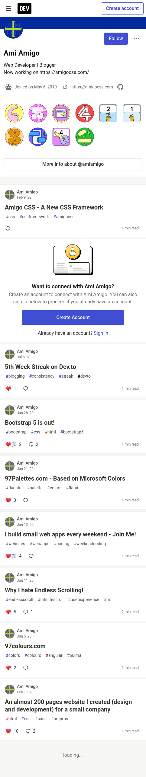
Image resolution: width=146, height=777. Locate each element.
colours (32, 655)
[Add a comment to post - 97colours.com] (11, 667)
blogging (15, 376)
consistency (41, 376)
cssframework (34, 217)
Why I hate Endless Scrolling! (44, 590)
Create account (122, 8)
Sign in (101, 333)
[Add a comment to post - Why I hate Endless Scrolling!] (11, 611)
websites (15, 544)
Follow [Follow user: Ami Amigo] (116, 38)
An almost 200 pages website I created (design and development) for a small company (68, 705)
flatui (72, 488)
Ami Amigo (27, 192)
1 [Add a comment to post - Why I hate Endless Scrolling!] (27, 612)
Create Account (73, 317)
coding (61, 544)
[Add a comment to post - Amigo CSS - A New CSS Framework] (9, 228)
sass (41, 719)
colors (54, 488)
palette (35, 488)
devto (84, 376)
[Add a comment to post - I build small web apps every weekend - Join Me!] (13, 556)
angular (54, 655)
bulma (74, 655)
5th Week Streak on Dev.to (40, 366)
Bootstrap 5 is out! (30, 422)
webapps (39, 544)
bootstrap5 (72, 432)
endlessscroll (19, 599)
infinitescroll (50, 599)
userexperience (83, 599)
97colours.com (25, 646)
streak (66, 376)
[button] (14, 113)
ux (107, 599)
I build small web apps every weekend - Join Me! (70, 534)
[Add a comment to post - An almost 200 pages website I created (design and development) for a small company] (12, 731)
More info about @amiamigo (73, 164)
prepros (59, 719)
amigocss (64, 217)
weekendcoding (90, 544)
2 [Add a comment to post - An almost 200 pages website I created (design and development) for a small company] (29, 731)
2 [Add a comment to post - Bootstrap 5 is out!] (33, 444)
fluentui (14, 488)
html (50, 432)
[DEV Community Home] (24, 8)
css (10, 217)
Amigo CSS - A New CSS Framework (54, 207)
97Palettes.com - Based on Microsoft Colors (65, 478)
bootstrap (16, 432)
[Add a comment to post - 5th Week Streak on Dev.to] (11, 388)
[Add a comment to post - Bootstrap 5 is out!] (13, 444)
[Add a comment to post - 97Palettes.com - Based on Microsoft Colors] (11, 500)
